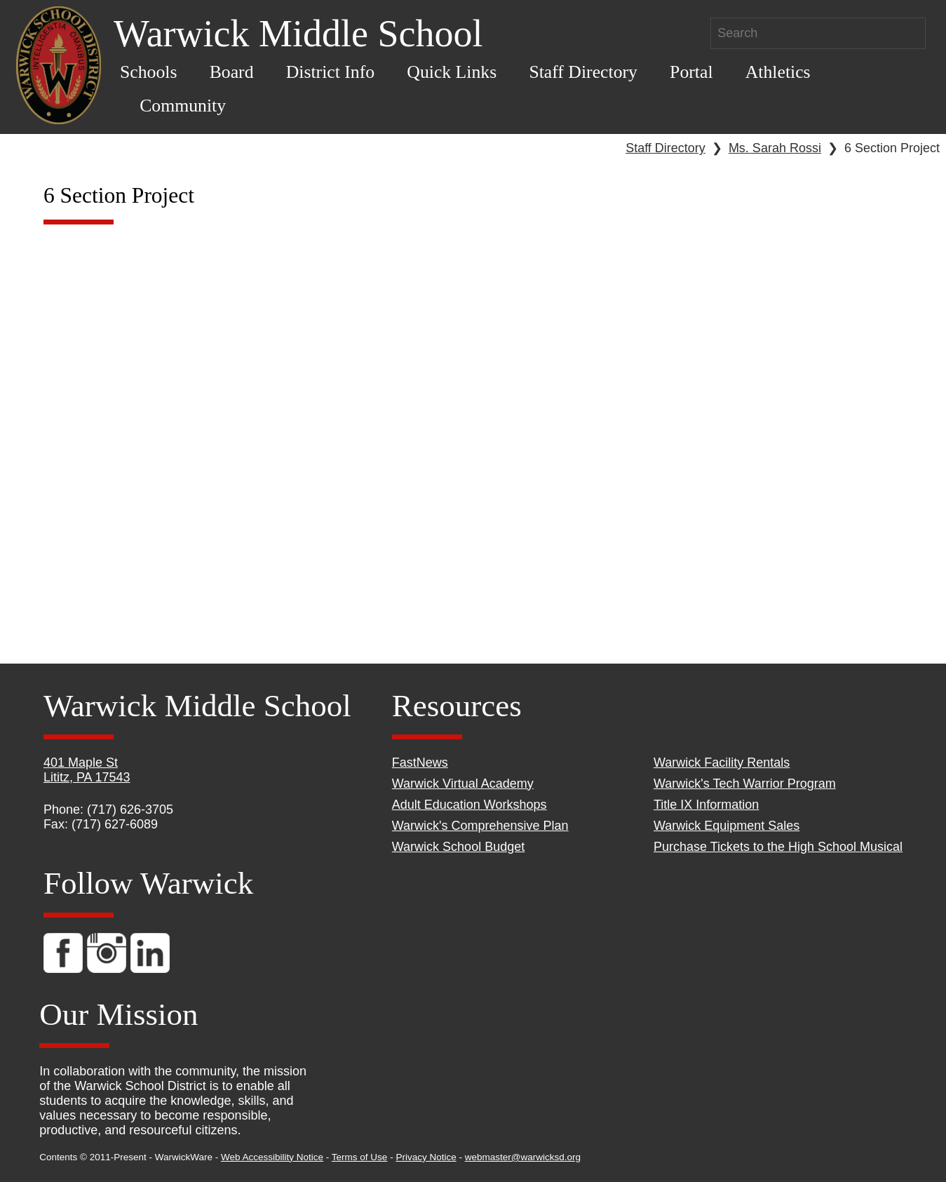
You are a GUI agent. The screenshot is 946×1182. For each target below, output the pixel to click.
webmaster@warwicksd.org (523, 1157)
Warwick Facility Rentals (722, 762)
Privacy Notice (426, 1157)
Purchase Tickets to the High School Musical (778, 847)
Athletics (778, 72)
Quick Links (451, 72)
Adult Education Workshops (469, 805)
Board (232, 72)
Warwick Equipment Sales (726, 826)
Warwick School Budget (458, 847)
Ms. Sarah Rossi (775, 148)
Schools (148, 72)
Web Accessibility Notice (272, 1157)
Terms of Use (360, 1157)
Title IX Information (706, 805)
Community (183, 105)
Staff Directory (583, 72)
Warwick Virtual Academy (463, 784)
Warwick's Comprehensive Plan (480, 826)
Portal (691, 72)
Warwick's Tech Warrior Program (745, 784)
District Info (330, 72)
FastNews (420, 762)
